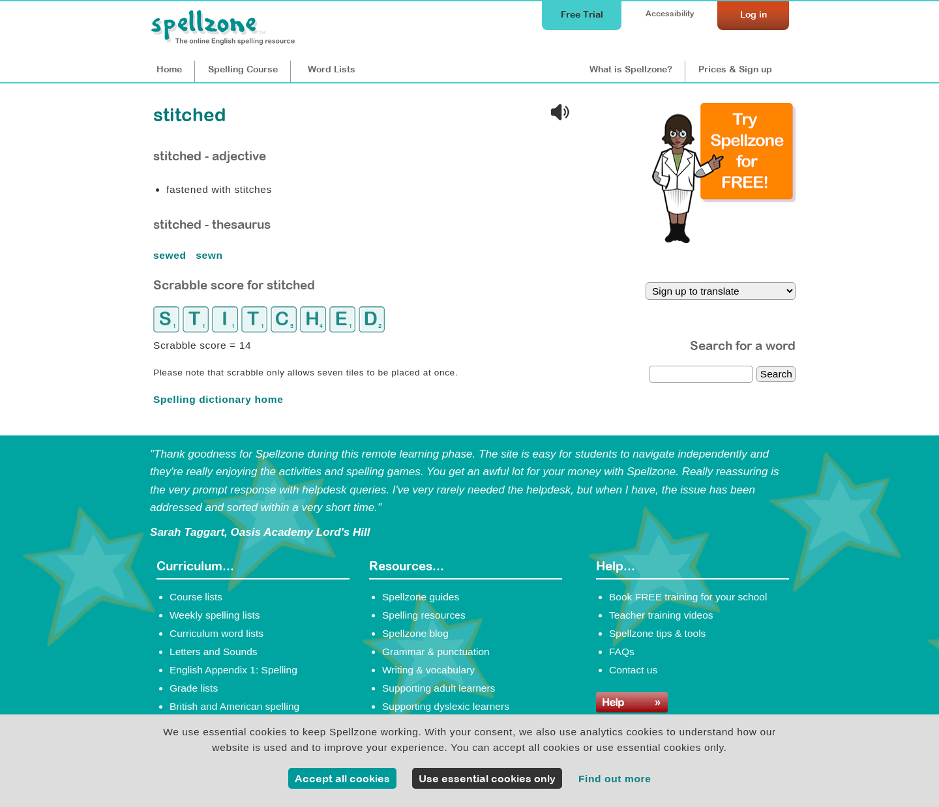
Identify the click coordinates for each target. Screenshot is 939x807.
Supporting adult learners (438, 688)
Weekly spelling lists (215, 615)
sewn (211, 255)
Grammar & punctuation (436, 651)
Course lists (196, 596)
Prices (735, 69)
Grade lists (194, 688)
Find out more (614, 778)
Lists (331, 69)
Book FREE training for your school (688, 596)
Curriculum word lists (216, 633)
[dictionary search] (701, 374)
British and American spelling (234, 706)
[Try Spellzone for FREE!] (724, 240)
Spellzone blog (415, 633)
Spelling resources (424, 615)
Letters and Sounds (214, 651)
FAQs (621, 651)
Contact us (633, 669)
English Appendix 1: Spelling (233, 669)
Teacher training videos (661, 615)
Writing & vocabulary (428, 669)
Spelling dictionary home (218, 399)
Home (169, 69)
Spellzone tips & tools (657, 633)
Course (243, 69)
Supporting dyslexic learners (445, 706)
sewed (171, 255)
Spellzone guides (420, 596)
